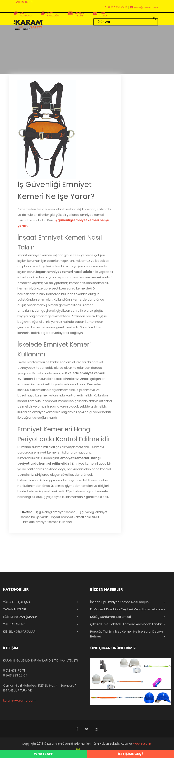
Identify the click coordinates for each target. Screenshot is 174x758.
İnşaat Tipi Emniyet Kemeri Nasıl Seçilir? (119, 602)
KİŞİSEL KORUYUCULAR (19, 631)
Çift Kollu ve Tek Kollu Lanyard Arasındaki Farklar (126, 624)
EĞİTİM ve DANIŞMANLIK (20, 616)
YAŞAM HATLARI (14, 609)
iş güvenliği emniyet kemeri (55, 512)
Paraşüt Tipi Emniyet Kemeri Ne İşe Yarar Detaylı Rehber (126, 634)
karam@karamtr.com (19, 700)
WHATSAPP (43, 753)
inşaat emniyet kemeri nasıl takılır (75, 517)
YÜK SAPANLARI (14, 624)
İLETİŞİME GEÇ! (130, 753)
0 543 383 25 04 (15, 675)
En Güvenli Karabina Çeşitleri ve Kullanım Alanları (126, 609)
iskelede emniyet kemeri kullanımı (47, 522)
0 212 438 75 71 (14, 670)
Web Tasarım (142, 744)
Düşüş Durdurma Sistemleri (110, 616)
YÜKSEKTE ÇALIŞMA (17, 602)
